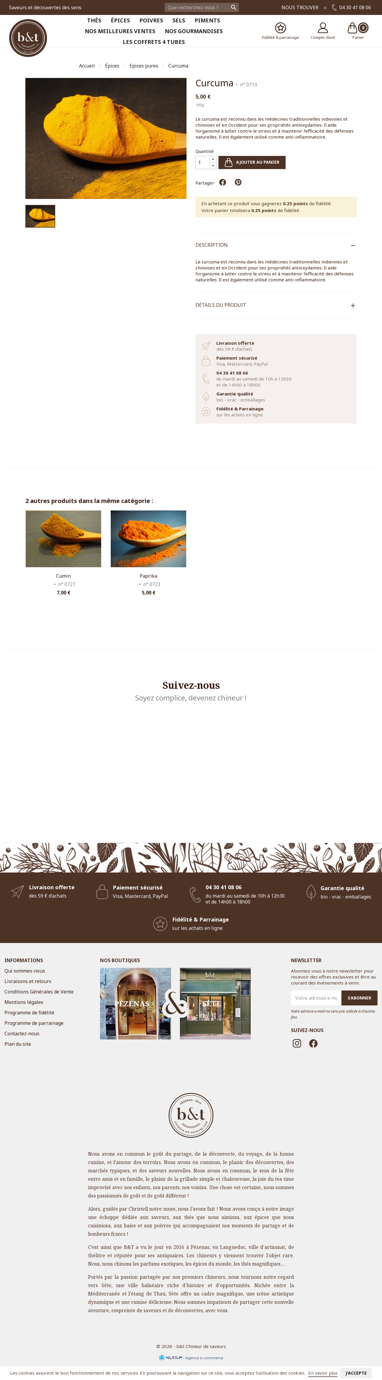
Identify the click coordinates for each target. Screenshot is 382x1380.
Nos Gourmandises (194, 31)
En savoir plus (323, 1373)
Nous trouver (299, 7)
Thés (94, 20)
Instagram (297, 1043)
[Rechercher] (201, 7)
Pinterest (238, 182)
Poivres (151, 20)
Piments (207, 20)
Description (211, 245)
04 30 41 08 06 (351, 7)
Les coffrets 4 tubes (154, 41)
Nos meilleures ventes (120, 31)
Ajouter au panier (252, 162)
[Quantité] (202, 162)
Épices (120, 20)
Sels (178, 20)
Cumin (63, 576)
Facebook (313, 1043)
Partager (223, 182)
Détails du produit (220, 305)
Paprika (148, 576)
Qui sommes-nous (24, 970)
